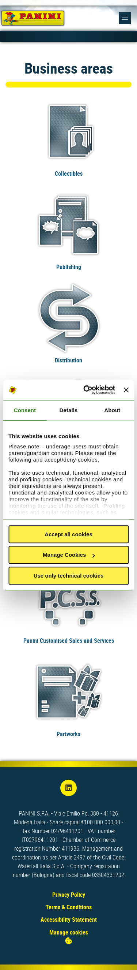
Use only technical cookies (69, 575)
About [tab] (112, 410)
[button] (125, 18)
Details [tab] (69, 410)
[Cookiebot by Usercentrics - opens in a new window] (86, 390)
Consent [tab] (25, 410)
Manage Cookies (69, 555)
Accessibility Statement (69, 919)
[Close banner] (126, 389)
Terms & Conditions (69, 907)
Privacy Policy (68, 895)
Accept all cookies (68, 534)
